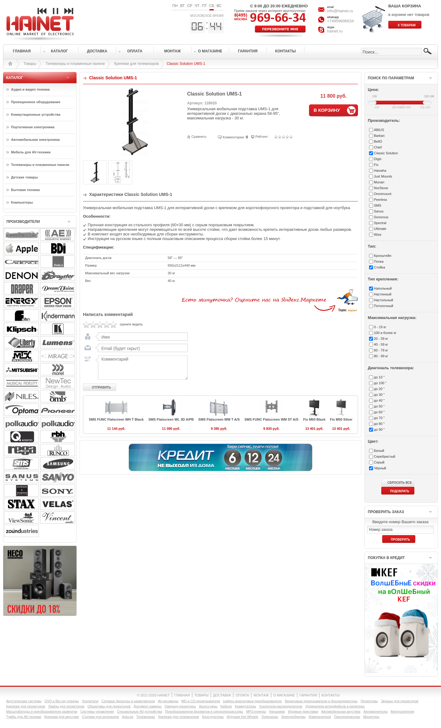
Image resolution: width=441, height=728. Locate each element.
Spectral (380, 223)
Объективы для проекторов (108, 706)
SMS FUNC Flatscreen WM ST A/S (271, 419)
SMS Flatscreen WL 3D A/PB (171, 419)
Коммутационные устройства (35, 114)
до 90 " (379, 429)
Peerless (380, 199)
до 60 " (379, 412)
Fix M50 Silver (341, 419)
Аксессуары (208, 706)
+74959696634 (340, 21)
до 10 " (379, 377)
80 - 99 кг (381, 356)
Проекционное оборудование (35, 102)
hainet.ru (335, 31)
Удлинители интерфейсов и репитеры (335, 706)
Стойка (379, 267)
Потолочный (383, 306)
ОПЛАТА (242, 695)
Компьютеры (22, 202)
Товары (30, 64)
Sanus (378, 211)
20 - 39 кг (381, 338)
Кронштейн (382, 255)
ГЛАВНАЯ (182, 695)
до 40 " (379, 400)
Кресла (127, 717)
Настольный (383, 300)
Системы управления (97, 711)
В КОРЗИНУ (327, 110)
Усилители (90, 701)
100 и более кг (385, 333)
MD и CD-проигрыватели (200, 701)
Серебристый (384, 456)
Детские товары (24, 177)
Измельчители (320, 717)
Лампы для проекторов (66, 706)
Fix (376, 165)
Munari (379, 182)
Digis (377, 159)
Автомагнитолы (376, 711)
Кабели (226, 706)
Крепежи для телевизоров (136, 64)
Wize (377, 234)
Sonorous (381, 217)
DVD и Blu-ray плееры (61, 701)
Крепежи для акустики (61, 717)
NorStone (381, 188)
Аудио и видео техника (30, 89)
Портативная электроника (33, 127)
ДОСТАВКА (222, 695)
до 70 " (379, 418)
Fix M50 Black (314, 419)
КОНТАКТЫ (331, 695)
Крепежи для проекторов (25, 706)
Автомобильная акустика (340, 711)
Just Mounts (383, 176)
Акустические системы (23, 701)
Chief (378, 147)
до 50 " (379, 406)
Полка (378, 261)
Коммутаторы (245, 706)
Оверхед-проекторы (180, 706)
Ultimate (380, 229)
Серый (379, 462)
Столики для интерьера (100, 717)
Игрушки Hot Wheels (242, 717)
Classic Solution (386, 153)
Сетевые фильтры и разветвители (128, 701)
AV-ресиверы (168, 701)
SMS (377, 205)
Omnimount (382, 194)
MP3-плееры (256, 711)
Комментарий (141, 367)
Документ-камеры (147, 706)
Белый (379, 450)
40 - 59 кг (381, 344)
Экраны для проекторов (399, 701)
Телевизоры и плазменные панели (75, 64)
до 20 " (379, 389)
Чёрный (380, 468)
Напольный (383, 288)
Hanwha (380, 170)
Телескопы (269, 717)
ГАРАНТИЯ (308, 695)
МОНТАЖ (261, 695)
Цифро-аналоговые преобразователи (252, 701)
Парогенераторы (347, 717)
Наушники (277, 711)
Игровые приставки (303, 711)
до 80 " (379, 424)
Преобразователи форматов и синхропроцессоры (204, 711)
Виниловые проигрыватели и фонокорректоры (321, 701)
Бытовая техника (25, 190)
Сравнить (198, 136)
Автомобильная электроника (35, 139)
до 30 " (379, 394)
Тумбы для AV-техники (23, 717)
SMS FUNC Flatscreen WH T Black (116, 419)
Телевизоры (145, 717)
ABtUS (379, 130)
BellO (378, 141)
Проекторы (369, 701)
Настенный (382, 294)
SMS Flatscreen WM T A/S (219, 419)
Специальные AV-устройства (139, 711)
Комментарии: (234, 137)
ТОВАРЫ (201, 695)
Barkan (379, 135)
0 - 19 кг (380, 327)
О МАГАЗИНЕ (284, 695)
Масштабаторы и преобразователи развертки (41, 711)
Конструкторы (213, 717)
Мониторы (371, 717)
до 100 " (380, 383)
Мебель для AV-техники (31, 152)
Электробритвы (293, 717)
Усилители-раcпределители (280, 706)
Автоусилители (402, 711)
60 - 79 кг (381, 350)
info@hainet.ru (340, 11)
